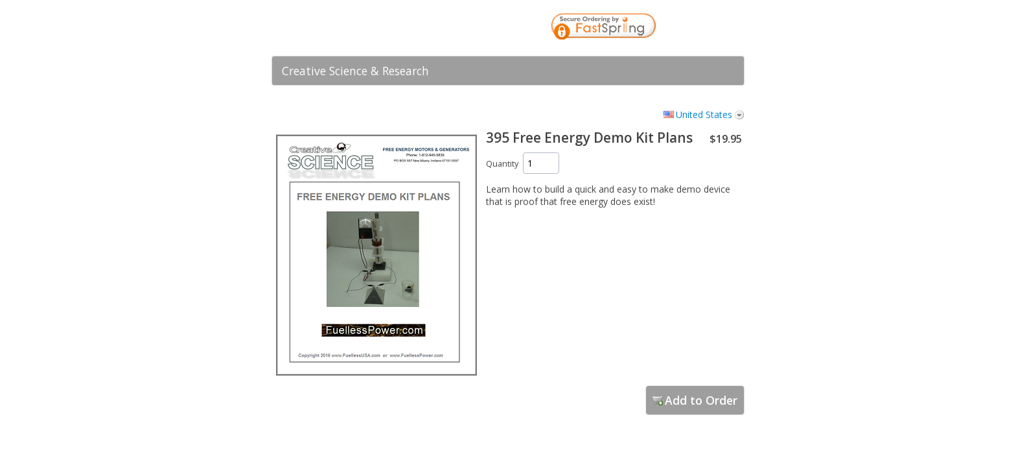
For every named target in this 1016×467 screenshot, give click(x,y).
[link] (709, 28)
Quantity (502, 163)
